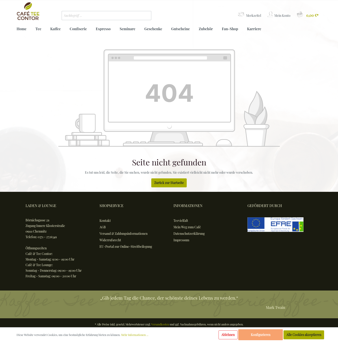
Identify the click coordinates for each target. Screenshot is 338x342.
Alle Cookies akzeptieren (303, 335)
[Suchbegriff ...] (100, 15)
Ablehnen (228, 335)
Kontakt (105, 220)
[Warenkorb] (307, 14)
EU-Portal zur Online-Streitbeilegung (126, 246)
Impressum (181, 240)
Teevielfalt (180, 220)
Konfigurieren (260, 335)
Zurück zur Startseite (169, 183)
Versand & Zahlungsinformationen (123, 233)
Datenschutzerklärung (189, 233)
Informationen (187, 205)
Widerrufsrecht (110, 240)
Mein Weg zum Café (187, 227)
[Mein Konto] (278, 14)
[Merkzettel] (249, 14)
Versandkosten (160, 324)
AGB (103, 227)
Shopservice (112, 205)
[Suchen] (144, 15)
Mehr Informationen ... (134, 335)
